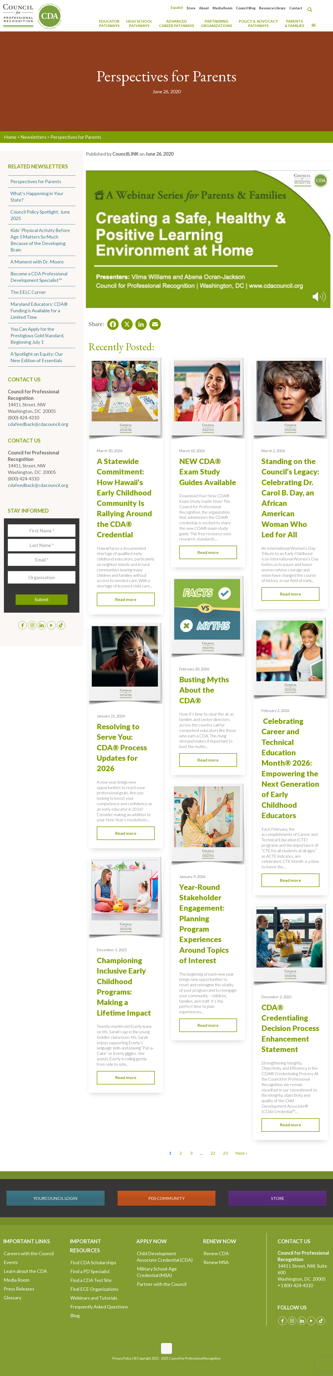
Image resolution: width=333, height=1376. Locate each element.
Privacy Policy (122, 1358)
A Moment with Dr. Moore (37, 261)
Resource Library (272, 8)
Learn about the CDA (25, 1271)
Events (11, 1262)
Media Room (222, 8)
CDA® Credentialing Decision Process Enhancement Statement (290, 1028)
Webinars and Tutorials (93, 1298)
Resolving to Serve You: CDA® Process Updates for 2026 (122, 747)
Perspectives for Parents (35, 181)
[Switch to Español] (177, 7)
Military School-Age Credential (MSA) (157, 1272)
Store (191, 8)
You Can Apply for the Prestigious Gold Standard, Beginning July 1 (37, 335)
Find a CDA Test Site (91, 1280)
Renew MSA (216, 1262)
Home (10, 137)
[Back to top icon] (166, 1348)
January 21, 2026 (111, 716)
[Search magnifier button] (311, 9)
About (204, 8)
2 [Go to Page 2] (181, 1152)
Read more (125, 599)
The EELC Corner (28, 292)
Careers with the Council (29, 1253)
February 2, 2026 (275, 710)
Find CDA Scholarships (93, 1262)
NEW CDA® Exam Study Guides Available (207, 472)
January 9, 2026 (192, 876)
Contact (295, 8)
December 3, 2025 (112, 950)
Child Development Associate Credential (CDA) (165, 1257)
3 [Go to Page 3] (191, 1152)
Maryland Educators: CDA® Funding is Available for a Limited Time (39, 310)
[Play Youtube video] (208, 239)
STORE (277, 1198)
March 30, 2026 (109, 450)
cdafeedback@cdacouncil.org (38, 424)
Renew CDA (216, 1253)
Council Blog (245, 8)
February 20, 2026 (194, 669)
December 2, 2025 (276, 997)
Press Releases (19, 1289)
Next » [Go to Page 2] (241, 1152)
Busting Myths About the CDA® (204, 690)
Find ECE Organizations (94, 1289)
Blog (75, 1315)
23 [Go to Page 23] (225, 1152)
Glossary (12, 1297)
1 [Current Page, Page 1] (170, 1152)
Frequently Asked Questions (99, 1306)
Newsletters (33, 137)
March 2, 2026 (273, 450)
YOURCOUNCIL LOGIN (55, 1198)
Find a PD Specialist (90, 1271)
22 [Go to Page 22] (212, 1152)
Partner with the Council (162, 1284)
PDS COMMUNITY (166, 1198)
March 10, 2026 (192, 450)
